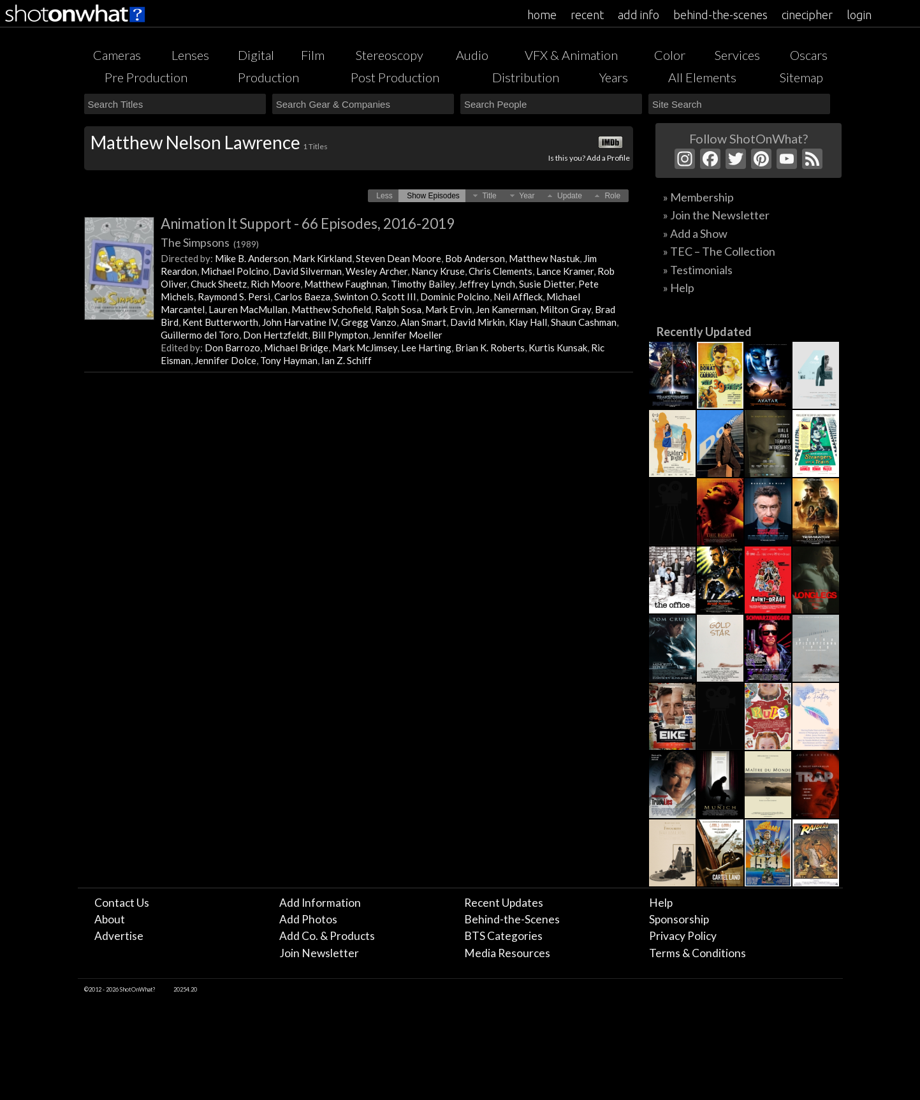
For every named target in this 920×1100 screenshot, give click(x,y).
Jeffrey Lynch (486, 284)
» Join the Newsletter (716, 215)
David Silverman (307, 271)
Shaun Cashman (584, 322)
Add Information (320, 902)
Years (613, 77)
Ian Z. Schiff (346, 360)
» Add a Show (695, 233)
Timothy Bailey (423, 284)
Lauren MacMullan (248, 309)
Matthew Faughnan (345, 284)
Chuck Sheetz (219, 284)
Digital (256, 54)
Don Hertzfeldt (275, 335)
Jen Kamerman (506, 309)
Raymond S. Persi (234, 296)
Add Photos (308, 919)
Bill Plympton (340, 335)
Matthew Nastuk (544, 258)
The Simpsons (210, 242)
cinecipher (807, 14)
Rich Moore (275, 284)
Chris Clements (500, 271)
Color (669, 54)
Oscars (809, 54)
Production (268, 77)
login (859, 14)
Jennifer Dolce (225, 360)
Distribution (525, 77)
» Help (678, 288)
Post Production (395, 77)
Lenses (190, 54)
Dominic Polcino (455, 296)
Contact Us (121, 902)
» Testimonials (698, 270)
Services (737, 54)
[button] (384, 195)
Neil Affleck (518, 296)
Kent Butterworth (220, 322)
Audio (472, 54)
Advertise (118, 935)
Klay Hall (528, 322)
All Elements (702, 77)
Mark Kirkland (322, 258)
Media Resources (507, 953)
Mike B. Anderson (252, 258)
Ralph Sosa (398, 309)
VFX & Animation (571, 54)
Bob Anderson (475, 258)
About (109, 919)
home (542, 14)
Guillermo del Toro (200, 335)
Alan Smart (423, 322)
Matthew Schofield (331, 309)
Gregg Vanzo (369, 322)
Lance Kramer (565, 271)
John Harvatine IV (299, 322)
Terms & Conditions (697, 953)
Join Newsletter (319, 953)
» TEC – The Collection (719, 251)
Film (313, 54)
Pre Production (146, 77)
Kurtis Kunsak (558, 347)
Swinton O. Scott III (375, 296)
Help (661, 902)
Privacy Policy (683, 935)
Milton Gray (565, 309)
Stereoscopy (389, 54)
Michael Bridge (296, 347)
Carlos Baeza (302, 296)
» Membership (698, 197)
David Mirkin (477, 322)
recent (587, 14)
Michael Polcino (235, 271)
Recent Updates (503, 902)
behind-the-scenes (720, 14)
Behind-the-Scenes (512, 919)
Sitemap (801, 77)
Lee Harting (426, 347)
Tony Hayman (289, 360)
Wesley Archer (376, 271)
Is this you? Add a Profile (589, 158)
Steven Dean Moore (398, 258)
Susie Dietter (546, 284)
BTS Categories (503, 935)
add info (638, 14)
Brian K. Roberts (490, 347)
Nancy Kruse (438, 271)
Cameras (117, 54)
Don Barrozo (232, 347)
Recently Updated (704, 332)
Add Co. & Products (327, 935)
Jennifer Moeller (407, 335)
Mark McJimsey (364, 347)
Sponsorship (679, 919)
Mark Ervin (448, 309)
